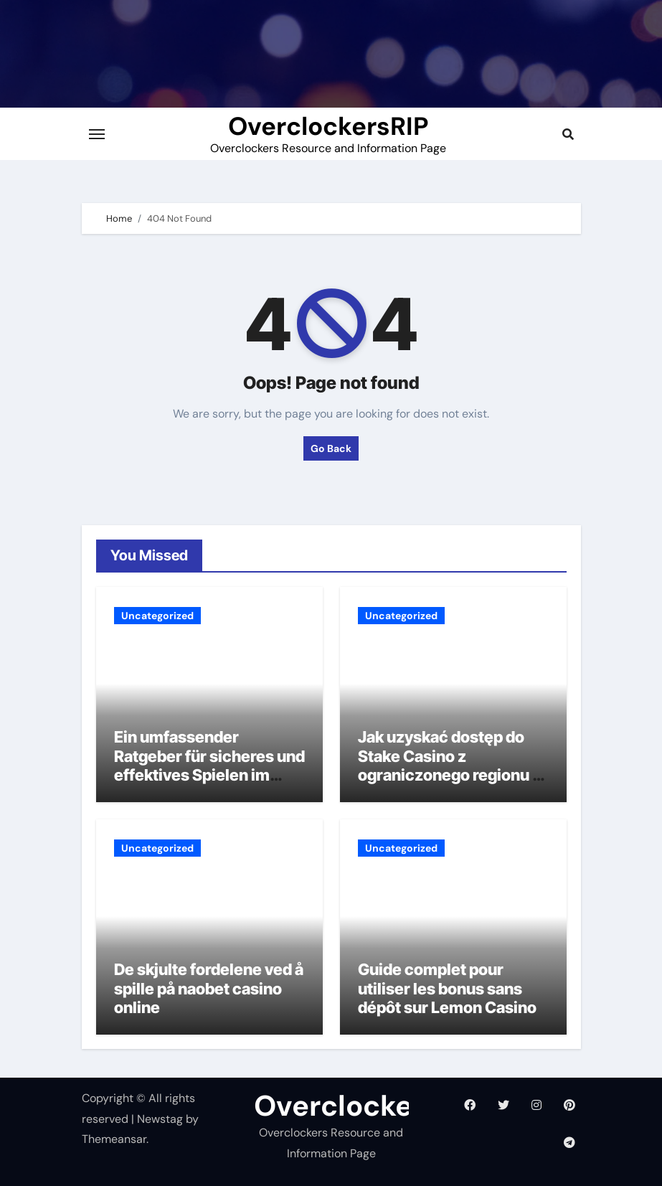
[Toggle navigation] (97, 134)
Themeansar (114, 1139)
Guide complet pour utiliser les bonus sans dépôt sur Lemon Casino (447, 988)
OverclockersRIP (328, 126)
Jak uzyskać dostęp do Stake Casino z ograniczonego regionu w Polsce (451, 765)
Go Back (331, 448)
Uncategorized (157, 615)
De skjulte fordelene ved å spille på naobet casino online (208, 988)
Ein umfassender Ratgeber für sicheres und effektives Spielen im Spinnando (209, 765)
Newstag (160, 1118)
